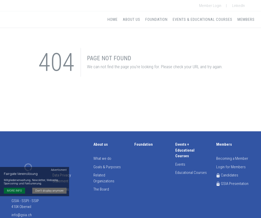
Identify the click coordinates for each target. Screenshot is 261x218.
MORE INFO (14, 190)
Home (112, 19)
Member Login (210, 5)
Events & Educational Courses (202, 19)
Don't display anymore (49, 190)
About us (131, 19)
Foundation (156, 19)
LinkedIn (238, 5)
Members (246, 19)
